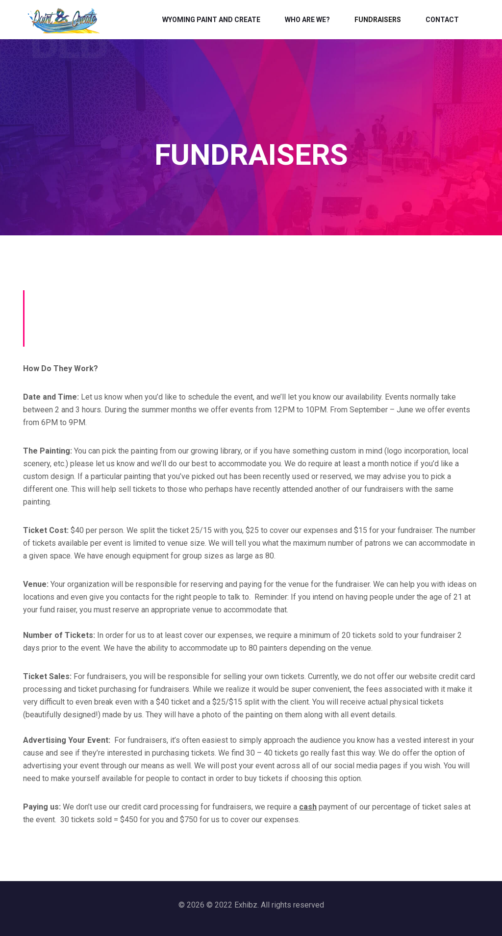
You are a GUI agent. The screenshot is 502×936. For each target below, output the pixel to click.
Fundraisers (377, 20)
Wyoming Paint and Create (211, 20)
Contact (442, 20)
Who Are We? (307, 20)
